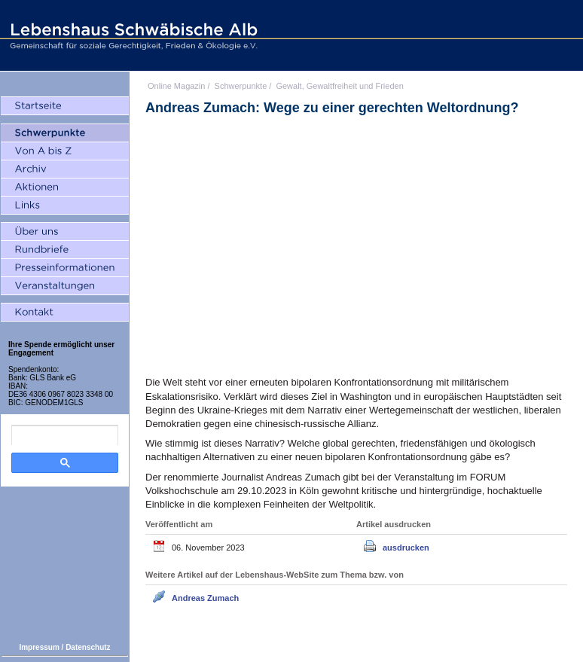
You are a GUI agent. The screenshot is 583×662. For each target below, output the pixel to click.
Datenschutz (88, 647)
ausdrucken (406, 547)
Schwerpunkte (241, 85)
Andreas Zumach (205, 598)
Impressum (39, 647)
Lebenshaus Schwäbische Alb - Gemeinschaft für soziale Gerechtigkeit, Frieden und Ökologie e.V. (132, 35)
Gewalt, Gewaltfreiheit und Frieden (339, 85)
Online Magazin (176, 85)
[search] (65, 435)
